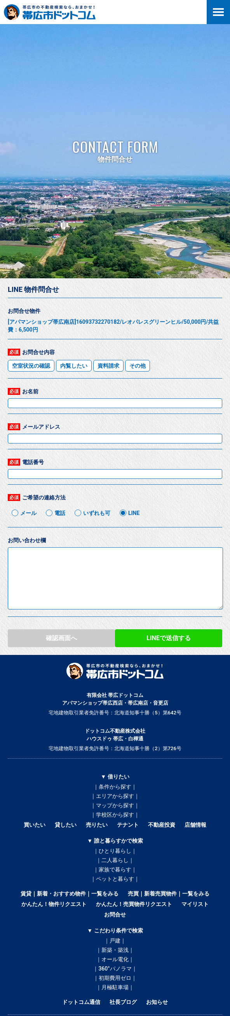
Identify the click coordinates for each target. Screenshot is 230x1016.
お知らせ (157, 1002)
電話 (59, 513)
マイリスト (195, 904)
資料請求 (108, 366)
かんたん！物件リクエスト (54, 904)
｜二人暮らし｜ (115, 860)
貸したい (66, 825)
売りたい (97, 825)
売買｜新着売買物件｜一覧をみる (168, 893)
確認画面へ (61, 638)
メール (28, 513)
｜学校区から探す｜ (115, 815)
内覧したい (73, 366)
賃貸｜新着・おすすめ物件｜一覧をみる (69, 893)
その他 (137, 366)
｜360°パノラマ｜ (115, 968)
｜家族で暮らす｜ (115, 869)
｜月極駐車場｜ (115, 987)
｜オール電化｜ (115, 959)
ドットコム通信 (81, 1002)
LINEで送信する (168, 638)
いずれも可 (96, 513)
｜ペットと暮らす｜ (115, 879)
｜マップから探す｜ (115, 805)
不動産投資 (161, 825)
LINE (133, 513)
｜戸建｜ (115, 940)
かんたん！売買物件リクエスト (134, 904)
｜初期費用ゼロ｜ (115, 978)
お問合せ (115, 914)
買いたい (34, 825)
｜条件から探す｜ (115, 787)
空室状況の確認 (31, 366)
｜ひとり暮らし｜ (115, 851)
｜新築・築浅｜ (115, 950)
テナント (128, 825)
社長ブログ (123, 1002)
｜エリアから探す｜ (115, 796)
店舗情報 (195, 825)
